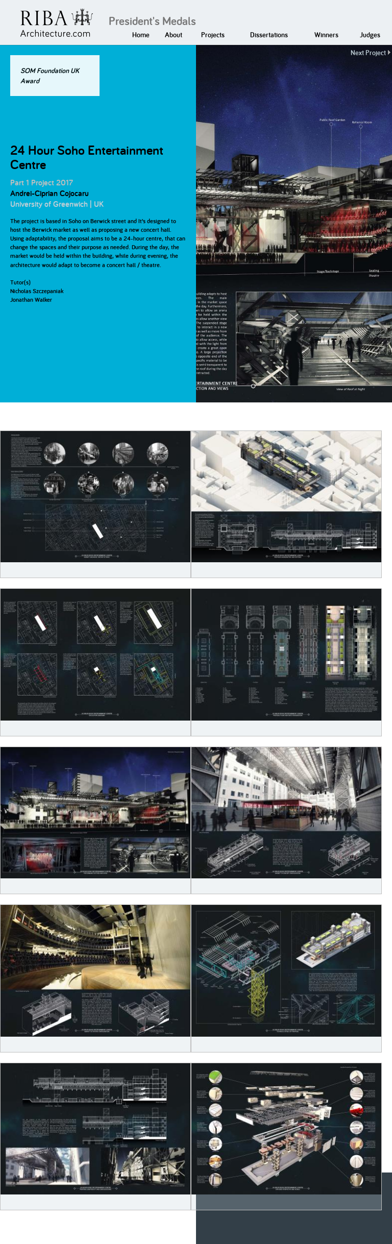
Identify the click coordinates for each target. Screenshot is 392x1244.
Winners (326, 34)
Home (141, 34)
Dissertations (269, 34)
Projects (213, 34)
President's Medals (152, 21)
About (173, 34)
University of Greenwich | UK (57, 204)
